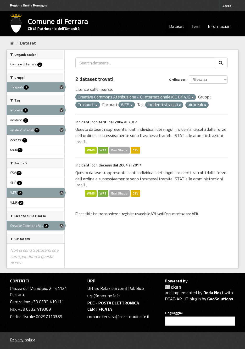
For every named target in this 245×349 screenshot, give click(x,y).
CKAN (173, 287)
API (153, 214)
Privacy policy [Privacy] (22, 340)
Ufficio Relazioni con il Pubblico (115, 288)
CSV (135, 150)
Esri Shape (119, 150)
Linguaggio (173, 312)
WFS (103, 150)
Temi (195, 26)
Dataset (176, 26)
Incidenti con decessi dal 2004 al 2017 (108, 165)
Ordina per (177, 79)
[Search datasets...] (145, 62)
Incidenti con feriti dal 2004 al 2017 (106, 122)
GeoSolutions (220, 299)
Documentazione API (180, 214)
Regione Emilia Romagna (29, 5)
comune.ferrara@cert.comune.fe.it (118, 316)
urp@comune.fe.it (103, 295)
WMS (91, 150)
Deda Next (213, 292)
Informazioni (219, 26)
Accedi (228, 5)
